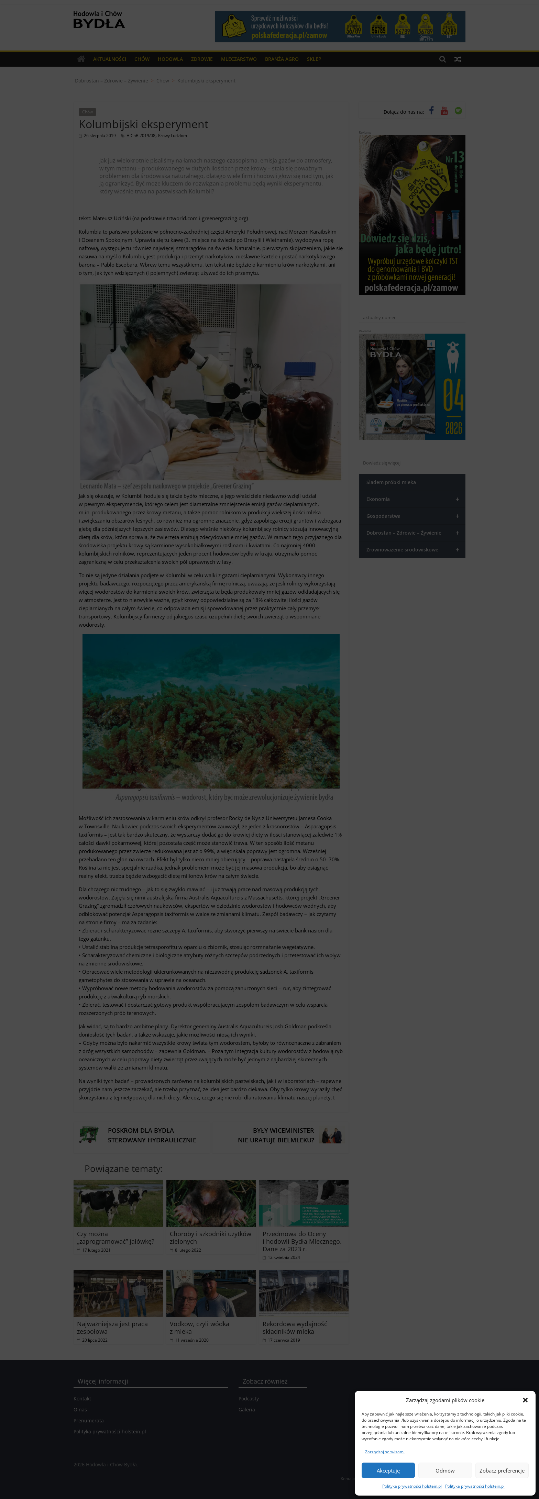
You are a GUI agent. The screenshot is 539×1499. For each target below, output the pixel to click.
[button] (525, 1400)
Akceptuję (388, 1470)
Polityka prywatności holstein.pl (412, 1486)
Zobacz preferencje (502, 1470)
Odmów (445, 1470)
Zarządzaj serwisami (385, 1452)
